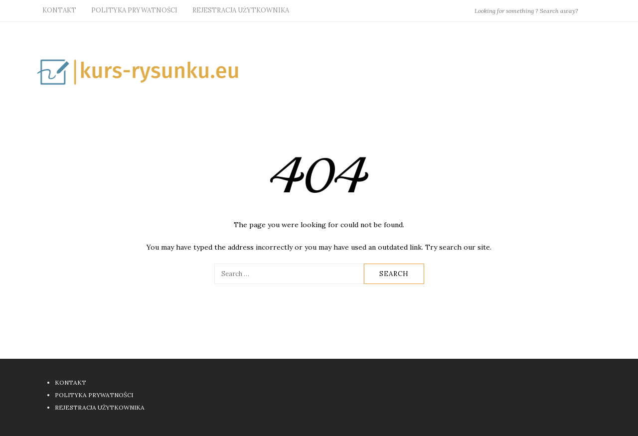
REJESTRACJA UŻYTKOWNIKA (240, 10)
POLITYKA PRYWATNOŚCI (134, 10)
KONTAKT (59, 10)
